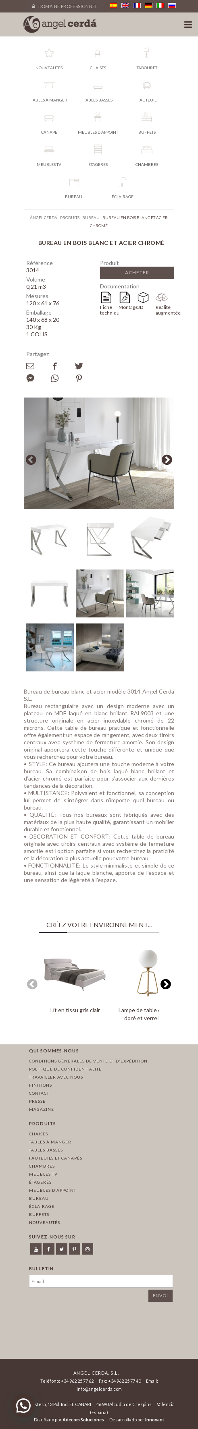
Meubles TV (43, 1174)
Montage (128, 307)
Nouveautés (44, 1222)
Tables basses (46, 1149)
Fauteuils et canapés (55, 1158)
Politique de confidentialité (65, 1069)
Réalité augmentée (165, 310)
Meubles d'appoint (52, 1190)
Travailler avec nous (56, 1077)
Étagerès (40, 1182)
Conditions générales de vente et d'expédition (88, 1060)
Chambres (42, 1166)
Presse (37, 1101)
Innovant (154, 1419)
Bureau (39, 1198)
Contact (39, 1093)
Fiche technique (109, 310)
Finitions (40, 1085)
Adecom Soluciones (83, 1419)
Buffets (39, 1214)
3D (140, 307)
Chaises (38, 1133)
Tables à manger (50, 1141)
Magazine (41, 1109)
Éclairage (41, 1206)
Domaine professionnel (65, 6)
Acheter (137, 272)
